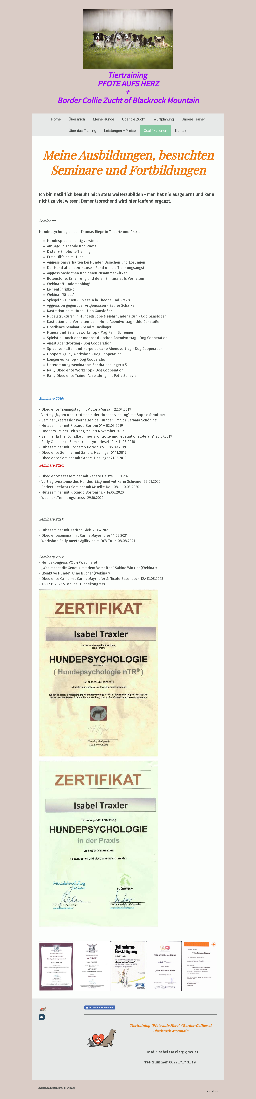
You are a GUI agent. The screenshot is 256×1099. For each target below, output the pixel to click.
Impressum (44, 1087)
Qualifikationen (155, 130)
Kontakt (181, 130)
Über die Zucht (133, 119)
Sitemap (71, 1087)
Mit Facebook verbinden (99, 1007)
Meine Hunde (103, 119)
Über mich (77, 119)
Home (56, 119)
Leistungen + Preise (120, 130)
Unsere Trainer (193, 119)
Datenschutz (58, 1087)
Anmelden (212, 1091)
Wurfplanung (163, 119)
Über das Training (82, 130)
